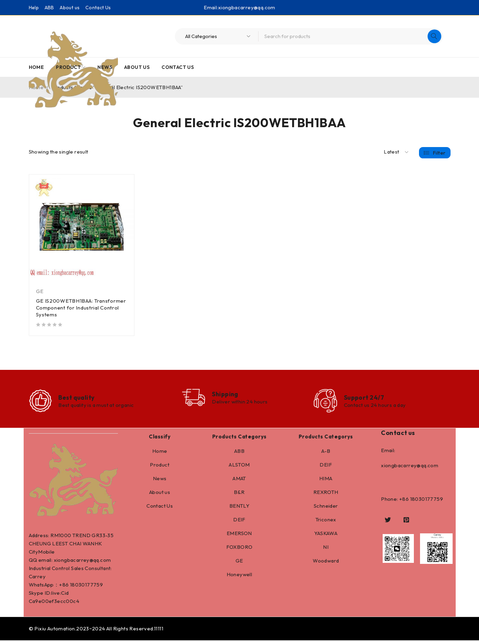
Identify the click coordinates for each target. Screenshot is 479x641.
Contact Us (98, 7)
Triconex (325, 520)
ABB (49, 7)
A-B (325, 451)
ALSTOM (239, 465)
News (160, 479)
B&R (239, 492)
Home (159, 451)
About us (70, 7)
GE (40, 291)
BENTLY (239, 506)
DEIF (239, 520)
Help (34, 7)
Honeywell (239, 575)
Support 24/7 (364, 398)
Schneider (326, 506)
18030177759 (86, 585)
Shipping (226, 394)
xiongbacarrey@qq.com (246, 7)
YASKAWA (325, 534)
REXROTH (325, 492)
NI (325, 547)
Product (159, 465)
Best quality (77, 398)
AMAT (239, 479)
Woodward (326, 561)
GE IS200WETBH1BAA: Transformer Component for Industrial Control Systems (81, 308)
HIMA (326, 479)
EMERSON (239, 534)
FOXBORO (239, 547)
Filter (439, 152)
